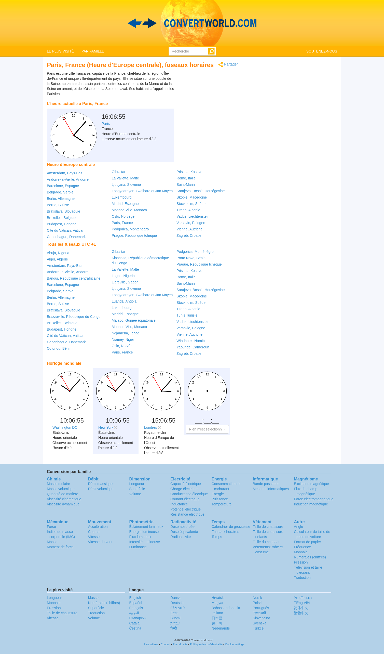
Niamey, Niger (123, 339)
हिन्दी (173, 628)
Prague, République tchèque (134, 235)
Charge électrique (184, 489)
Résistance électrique (187, 514)
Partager (228, 64)
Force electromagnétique (313, 499)
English (135, 598)
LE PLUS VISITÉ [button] (60, 51)
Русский (259, 613)
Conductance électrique (189, 494)
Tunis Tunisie (186, 315)
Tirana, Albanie (188, 210)
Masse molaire (58, 484)
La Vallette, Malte (125, 178)
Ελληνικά (177, 608)
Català (134, 623)
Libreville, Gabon (125, 282)
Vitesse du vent (100, 542)
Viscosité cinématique (64, 499)
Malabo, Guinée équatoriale (134, 320)
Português (261, 608)
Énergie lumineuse (144, 532)
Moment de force (60, 547)
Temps (217, 537)
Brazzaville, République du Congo (74, 317)
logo (192, 23)
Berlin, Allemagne (61, 199)
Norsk (257, 598)
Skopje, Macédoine (191, 197)
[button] (207, 429)
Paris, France (122, 223)
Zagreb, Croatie (188, 235)
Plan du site (180, 644)
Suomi (175, 618)
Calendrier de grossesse (231, 527)
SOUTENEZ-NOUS (321, 51)
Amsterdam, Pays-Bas (64, 173)
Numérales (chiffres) (310, 557)
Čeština (135, 628)
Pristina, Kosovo (189, 172)
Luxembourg (122, 197)
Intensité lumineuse (144, 542)
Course (94, 532)
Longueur (136, 484)
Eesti (174, 613)
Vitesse (94, 537)
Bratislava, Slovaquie (63, 211)
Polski (257, 603)
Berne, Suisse (58, 205)
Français (136, 608)
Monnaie (301, 552)
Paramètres (151, 644)
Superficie (137, 489)
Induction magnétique (311, 504)
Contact (165, 644)
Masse (52, 542)
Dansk (175, 598)
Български (137, 618)
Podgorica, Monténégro (130, 229)
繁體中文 (301, 613)
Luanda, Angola (124, 301)
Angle (298, 527)
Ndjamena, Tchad (126, 333)
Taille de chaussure (268, 527)
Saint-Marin (185, 184)
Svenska (259, 623)
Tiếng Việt (302, 603)
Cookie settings (234, 644)
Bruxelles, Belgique (62, 218)
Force (51, 527)
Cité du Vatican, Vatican (65, 230)
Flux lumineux (140, 537)
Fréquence (302, 547)
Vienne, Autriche (189, 229)
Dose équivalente (184, 532)
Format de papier (307, 542)
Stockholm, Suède (190, 204)
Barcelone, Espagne (63, 186)
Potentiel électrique (185, 509)
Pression (301, 562)
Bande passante (265, 484)
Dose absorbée (182, 527)
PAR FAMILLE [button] (92, 51)
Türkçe (258, 628)
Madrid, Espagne (125, 204)
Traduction (302, 577)
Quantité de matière (62, 494)
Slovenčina (261, 618)
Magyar (218, 603)
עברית (175, 623)
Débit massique (100, 484)
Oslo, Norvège (123, 216)
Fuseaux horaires (225, 532)
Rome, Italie (186, 178)
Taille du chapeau (266, 542)
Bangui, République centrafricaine (73, 278)
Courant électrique (184, 499)
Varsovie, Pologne (190, 223)
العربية (134, 613)
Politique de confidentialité (206, 644)
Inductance (179, 504)
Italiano (217, 613)
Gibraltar (119, 172)
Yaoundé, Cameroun (192, 347)
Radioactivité (180, 537)
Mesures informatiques (271, 489)
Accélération (98, 527)
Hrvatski (218, 598)
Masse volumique (61, 489)
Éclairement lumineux (146, 527)
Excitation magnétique (311, 484)
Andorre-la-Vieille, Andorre (68, 179)
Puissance (220, 499)
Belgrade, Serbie (60, 192)
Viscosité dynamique (63, 504)
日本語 (217, 618)
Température (222, 504)
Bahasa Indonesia (226, 608)
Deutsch (176, 603)
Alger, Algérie (57, 259)
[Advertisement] (206, 83)
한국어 (217, 623)
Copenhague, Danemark (66, 237)
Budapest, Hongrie (61, 224)
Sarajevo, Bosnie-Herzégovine (200, 191)
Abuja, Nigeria (58, 253)
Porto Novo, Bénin (190, 258)
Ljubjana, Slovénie (126, 184)
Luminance (138, 547)
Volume (135, 494)
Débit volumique (101, 489)
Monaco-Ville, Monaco (129, 210)
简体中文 (301, 608)
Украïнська (303, 598)
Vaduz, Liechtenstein (192, 216)
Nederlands (221, 628)
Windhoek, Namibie (191, 341)
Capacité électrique (185, 484)
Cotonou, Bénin (59, 348)
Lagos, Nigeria (123, 276)
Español (135, 603)
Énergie (218, 494)
